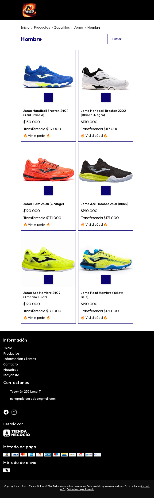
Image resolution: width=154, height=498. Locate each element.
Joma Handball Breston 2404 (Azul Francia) (45, 113)
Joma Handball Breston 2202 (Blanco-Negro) (103, 113)
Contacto (10, 364)
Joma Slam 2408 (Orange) (43, 204)
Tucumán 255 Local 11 (22, 392)
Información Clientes (19, 359)
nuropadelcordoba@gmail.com (29, 399)
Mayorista (11, 375)
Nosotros (10, 370)
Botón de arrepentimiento (80, 489)
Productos (44, 27)
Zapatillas (64, 27)
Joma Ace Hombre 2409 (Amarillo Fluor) (42, 295)
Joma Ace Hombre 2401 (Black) (104, 204)
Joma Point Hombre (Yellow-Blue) (103, 295)
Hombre (93, 27)
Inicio (27, 27)
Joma (80, 27)
